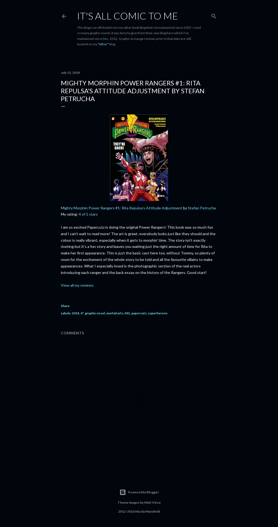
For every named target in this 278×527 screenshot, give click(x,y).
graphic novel (95, 313)
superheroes (158, 313)
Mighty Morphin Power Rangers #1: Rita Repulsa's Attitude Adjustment (121, 208)
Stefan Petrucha (202, 208)
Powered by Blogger (139, 492)
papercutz (139, 313)
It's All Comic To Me (127, 16)
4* (82, 313)
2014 (75, 313)
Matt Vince (152, 502)
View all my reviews (77, 285)
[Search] (214, 15)
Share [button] (65, 306)
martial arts (114, 313)
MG (127, 313)
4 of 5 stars (88, 214)
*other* (103, 44)
